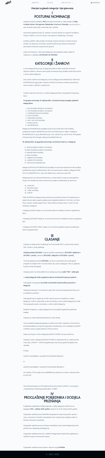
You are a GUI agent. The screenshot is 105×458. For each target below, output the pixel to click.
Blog (50, 3)
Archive (68, 3)
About (35, 3)
